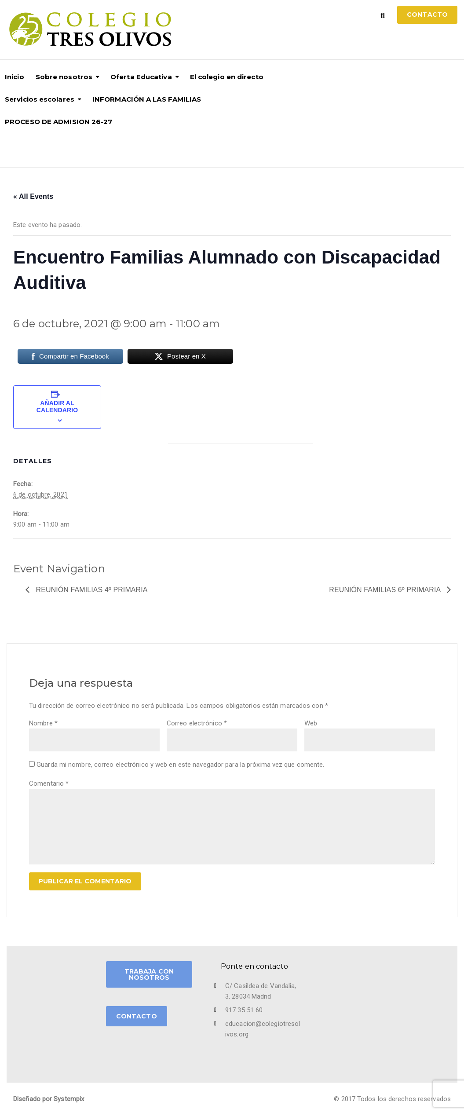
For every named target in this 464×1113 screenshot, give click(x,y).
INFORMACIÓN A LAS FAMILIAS (146, 99)
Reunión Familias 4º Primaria (91, 589)
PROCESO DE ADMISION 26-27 (59, 121)
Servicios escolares (39, 99)
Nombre (43, 723)
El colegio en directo (226, 77)
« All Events (33, 196)
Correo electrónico (197, 723)
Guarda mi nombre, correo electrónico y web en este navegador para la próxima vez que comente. (180, 765)
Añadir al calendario (57, 406)
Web (310, 723)
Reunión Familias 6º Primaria (385, 589)
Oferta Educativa (141, 77)
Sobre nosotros (64, 77)
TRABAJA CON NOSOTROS (149, 974)
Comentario (49, 783)
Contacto (427, 14)
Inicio (14, 77)
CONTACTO (136, 1016)
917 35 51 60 (244, 1010)
